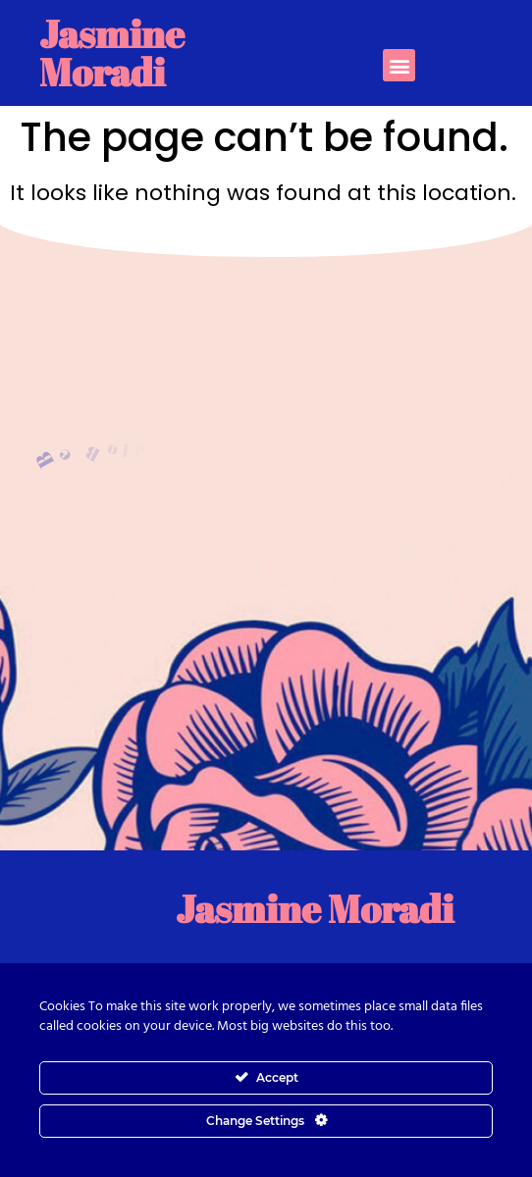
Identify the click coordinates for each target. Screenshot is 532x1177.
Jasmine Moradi (112, 52)
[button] (399, 65)
